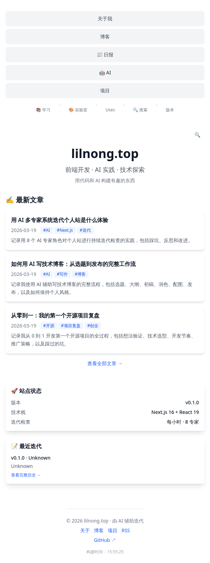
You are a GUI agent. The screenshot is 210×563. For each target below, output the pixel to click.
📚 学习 (43, 110)
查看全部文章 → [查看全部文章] (105, 363)
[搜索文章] (197, 135)
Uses (110, 110)
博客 (99, 530)
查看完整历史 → (26, 475)
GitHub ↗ (105, 540)
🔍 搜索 (140, 110)
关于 (85, 530)
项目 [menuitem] (105, 90)
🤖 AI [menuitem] (105, 72)
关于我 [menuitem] (105, 18)
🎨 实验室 (78, 110)
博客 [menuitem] (105, 36)
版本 (170, 110)
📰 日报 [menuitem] (105, 54)
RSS (126, 530)
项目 (112, 530)
